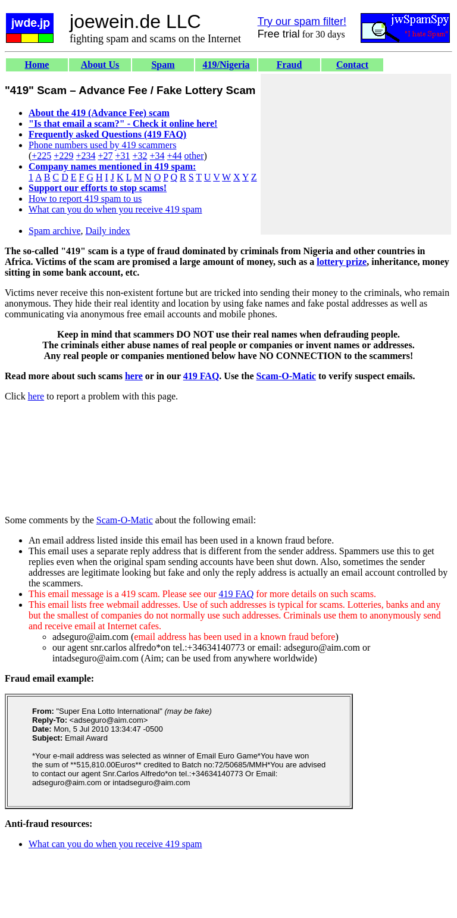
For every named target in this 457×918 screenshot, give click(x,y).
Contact (352, 65)
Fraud (289, 65)
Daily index (108, 231)
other (194, 156)
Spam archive (55, 231)
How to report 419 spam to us (85, 198)
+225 (41, 156)
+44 (174, 156)
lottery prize (342, 262)
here (134, 376)
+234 (85, 156)
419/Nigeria (225, 65)
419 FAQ (201, 376)
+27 (105, 156)
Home (37, 65)
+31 (122, 156)
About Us (100, 65)
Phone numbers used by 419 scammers (102, 145)
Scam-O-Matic (286, 376)
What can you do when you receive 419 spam (115, 209)
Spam (162, 65)
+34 (157, 156)
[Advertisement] (356, 154)
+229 (63, 156)
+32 (139, 156)
